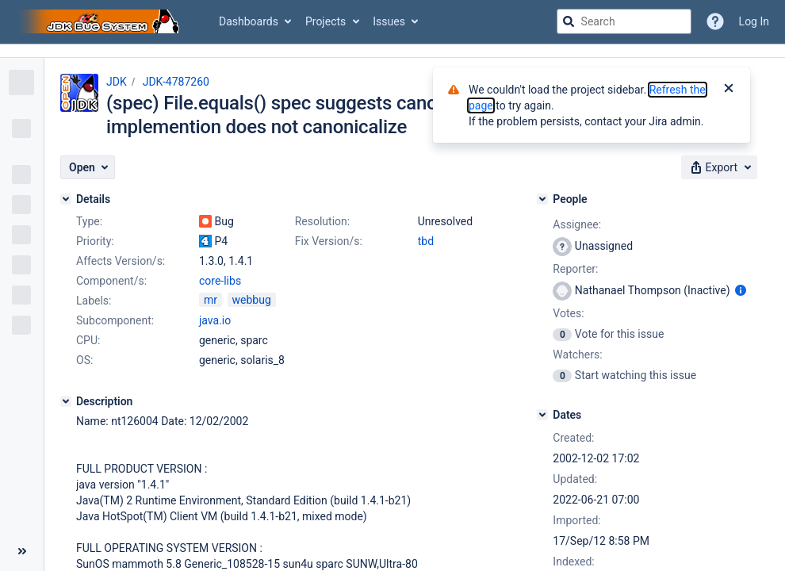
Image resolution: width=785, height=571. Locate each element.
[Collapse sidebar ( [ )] (22, 551)
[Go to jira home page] (101, 21)
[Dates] (542, 414)
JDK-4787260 (176, 81)
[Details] (65, 199)
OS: (84, 360)
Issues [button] (389, 21)
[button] (87, 167)
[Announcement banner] (392, 51)
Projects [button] (325, 21)
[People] (542, 199)
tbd (426, 241)
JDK (116, 81)
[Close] (729, 90)
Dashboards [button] (248, 21)
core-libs (220, 280)
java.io (215, 320)
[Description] (65, 401)
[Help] (715, 21)
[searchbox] (624, 21)
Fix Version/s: (328, 241)
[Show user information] (740, 290)
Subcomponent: (115, 320)
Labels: (93, 300)
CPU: (88, 340)
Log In (754, 21)
